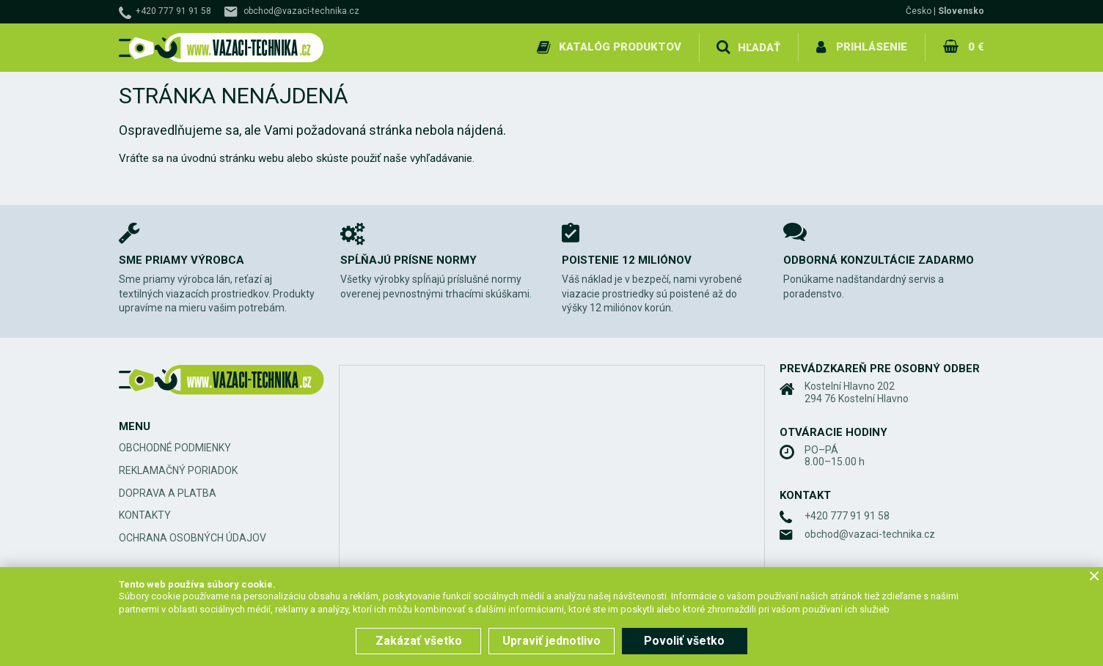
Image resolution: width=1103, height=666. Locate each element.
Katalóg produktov (620, 46)
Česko (918, 11)
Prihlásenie (871, 46)
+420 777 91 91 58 (173, 11)
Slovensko (961, 11)
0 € (976, 46)
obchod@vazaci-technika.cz (301, 11)
